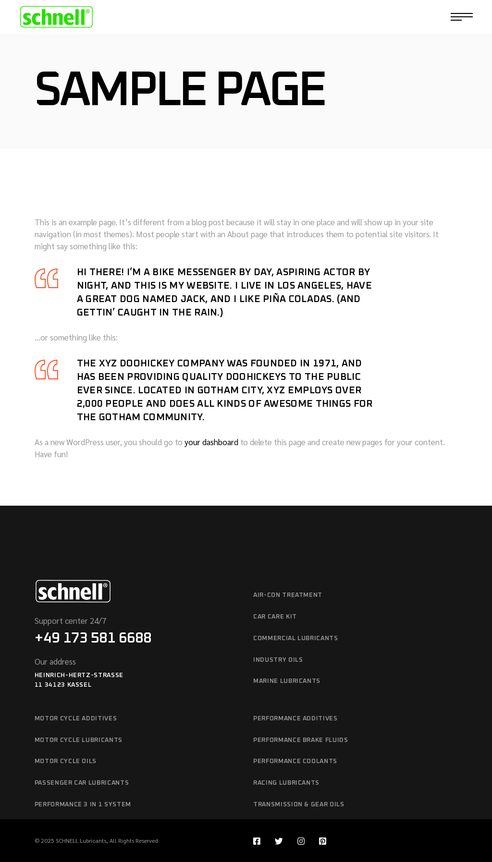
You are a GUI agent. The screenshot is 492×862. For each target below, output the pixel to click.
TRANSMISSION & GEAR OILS (298, 804)
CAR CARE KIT (275, 617)
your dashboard (211, 442)
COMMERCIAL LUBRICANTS (295, 638)
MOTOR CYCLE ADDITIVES (76, 719)
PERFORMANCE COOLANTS (295, 761)
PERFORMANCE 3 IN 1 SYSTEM (83, 804)
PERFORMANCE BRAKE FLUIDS (300, 740)
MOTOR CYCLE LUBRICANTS (79, 740)
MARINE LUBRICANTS (286, 681)
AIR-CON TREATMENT (287, 595)
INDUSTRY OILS (278, 660)
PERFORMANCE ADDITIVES (295, 719)
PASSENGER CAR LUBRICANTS (82, 783)
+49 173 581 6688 (93, 638)
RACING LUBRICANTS (286, 783)
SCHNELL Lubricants (81, 840)
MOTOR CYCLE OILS (66, 761)
